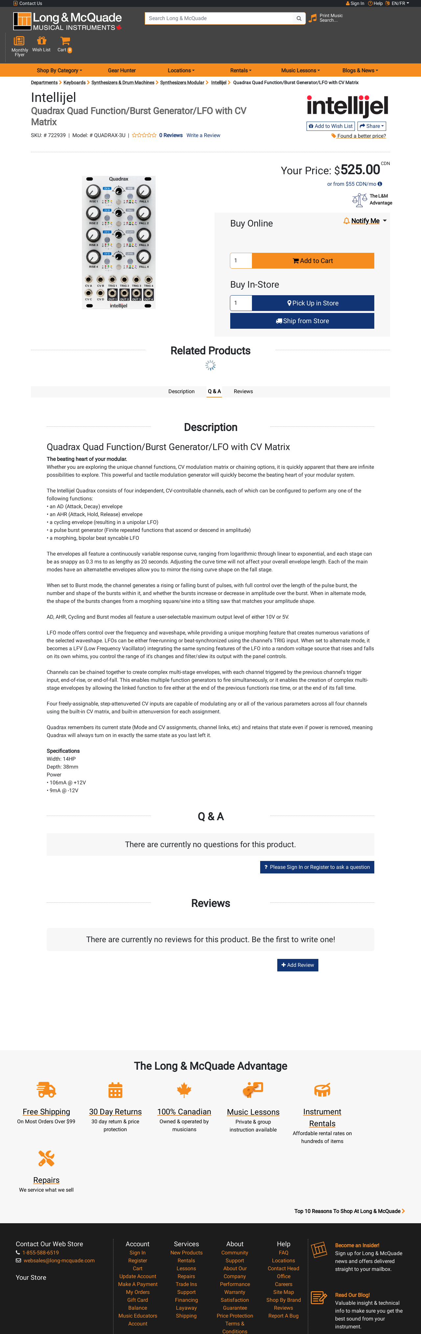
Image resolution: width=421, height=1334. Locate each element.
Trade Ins (186, 1211)
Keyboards (74, 59)
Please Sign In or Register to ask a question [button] (317, 843)
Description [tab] (181, 368)
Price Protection (235, 1243)
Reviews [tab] (243, 368)
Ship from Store (302, 297)
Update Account (137, 1203)
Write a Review (203, 112)
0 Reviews (171, 112)
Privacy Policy (235, 1266)
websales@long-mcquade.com (55, 1187)
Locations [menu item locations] (179, 47)
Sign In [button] (355, 3)
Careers (283, 1211)
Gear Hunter (122, 47)
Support (186, 1219)
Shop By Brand (283, 1227)
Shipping (186, 1243)
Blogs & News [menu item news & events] (358, 47)
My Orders (138, 1219)
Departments (44, 59)
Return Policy (235, 1274)
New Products (186, 1180)
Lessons (186, 1195)
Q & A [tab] (214, 368)
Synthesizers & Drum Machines (122, 59)
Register (137, 1187)
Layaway (186, 1235)
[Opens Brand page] (348, 84)
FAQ (283, 1180)
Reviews (283, 1235)
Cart (137, 1195)
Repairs (186, 1203)
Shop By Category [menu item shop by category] (57, 47)
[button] (405, 24)
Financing (186, 1227)
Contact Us (27, 3)
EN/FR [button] (395, 3)
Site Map (283, 1219)
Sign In (138, 1180)
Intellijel (218, 59)
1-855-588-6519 (37, 1180)
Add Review (298, 941)
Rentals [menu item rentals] (239, 47)
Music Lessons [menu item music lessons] (298, 47)
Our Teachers (235, 1282)
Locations (283, 1187)
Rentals (186, 1187)
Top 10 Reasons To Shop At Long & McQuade (349, 1138)
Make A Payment (138, 1211)
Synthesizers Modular (182, 59)
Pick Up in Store (313, 280)
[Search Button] (296, 23)
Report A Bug (283, 1243)
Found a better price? (359, 112)
